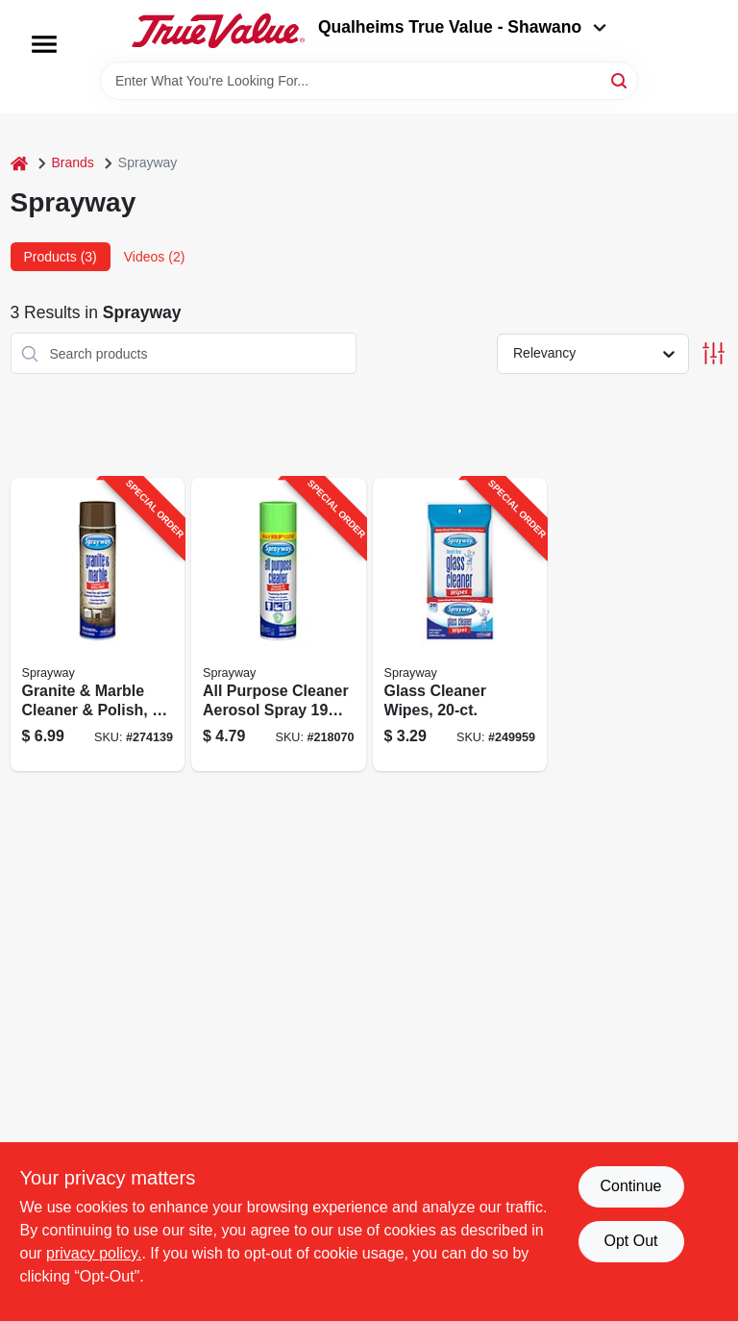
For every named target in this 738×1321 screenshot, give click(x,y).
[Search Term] (369, 81)
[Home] (19, 163)
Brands (73, 162)
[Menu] (44, 44)
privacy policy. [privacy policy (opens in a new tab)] (93, 1253)
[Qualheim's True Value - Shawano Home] (218, 30)
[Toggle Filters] (713, 353)
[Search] (620, 79)
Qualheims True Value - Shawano (462, 27)
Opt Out (630, 1241)
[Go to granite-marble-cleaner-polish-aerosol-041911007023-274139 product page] (98, 624)
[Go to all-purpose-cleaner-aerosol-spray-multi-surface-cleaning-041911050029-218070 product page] (278, 624)
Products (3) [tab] (60, 256)
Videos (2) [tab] (154, 256)
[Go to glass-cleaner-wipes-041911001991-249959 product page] (460, 624)
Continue (630, 1186)
